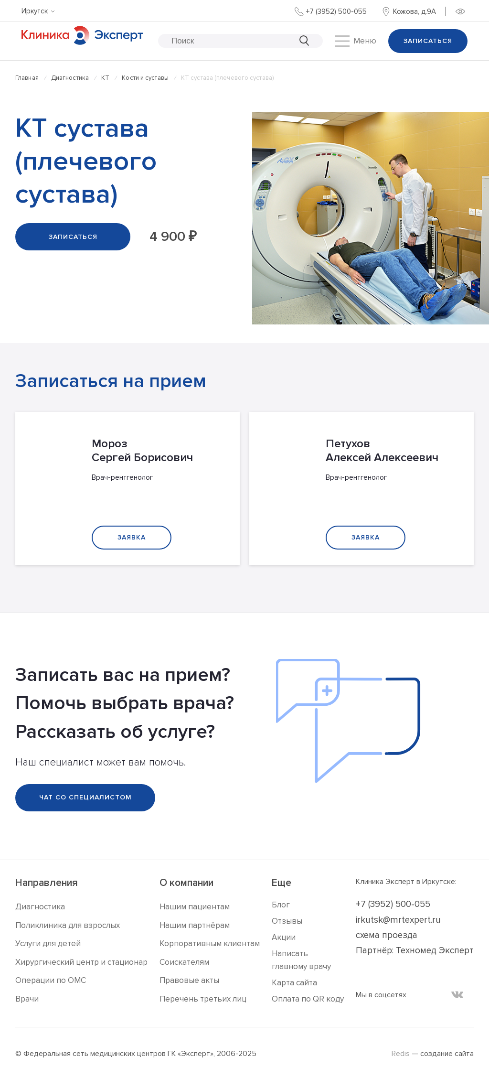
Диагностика (70, 78)
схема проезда (386, 935)
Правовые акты (189, 980)
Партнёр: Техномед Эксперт (415, 950)
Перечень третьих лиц (202, 999)
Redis (401, 1053)
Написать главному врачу (301, 960)
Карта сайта (294, 983)
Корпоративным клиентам (209, 943)
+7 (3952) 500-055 (393, 904)
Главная (27, 78)
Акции (284, 937)
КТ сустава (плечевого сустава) (227, 78)
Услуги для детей (48, 943)
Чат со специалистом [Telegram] (85, 797)
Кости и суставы (145, 78)
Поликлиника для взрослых (67, 925)
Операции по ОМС (50, 980)
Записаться (428, 41)
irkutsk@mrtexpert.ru (398, 920)
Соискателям (184, 962)
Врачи (27, 999)
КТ (105, 78)
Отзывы (287, 921)
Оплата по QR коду (308, 999)
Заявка (131, 537)
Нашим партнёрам (194, 925)
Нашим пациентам (194, 907)
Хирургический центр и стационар (81, 962)
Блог (281, 905)
